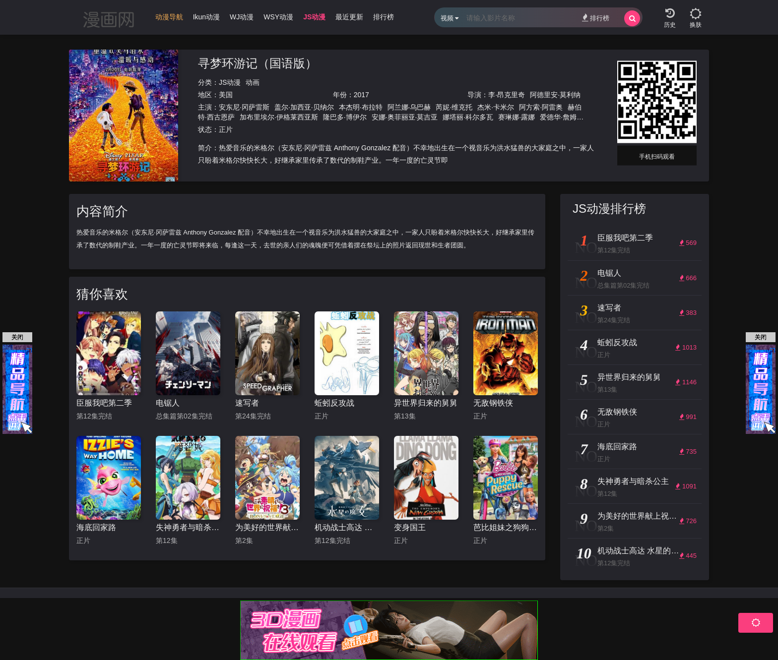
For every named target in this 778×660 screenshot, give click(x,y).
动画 (252, 82)
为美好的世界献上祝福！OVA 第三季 (267, 527)
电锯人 (168, 403)
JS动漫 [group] (314, 17)
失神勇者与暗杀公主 (188, 527)
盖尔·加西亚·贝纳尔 (304, 107)
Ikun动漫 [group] (206, 17)
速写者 (247, 403)
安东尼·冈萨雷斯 (244, 107)
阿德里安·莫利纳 (555, 95)
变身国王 (410, 527)
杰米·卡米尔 (495, 107)
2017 (361, 95)
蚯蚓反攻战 (334, 403)
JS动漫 (230, 82)
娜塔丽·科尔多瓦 (468, 117)
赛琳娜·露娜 (516, 117)
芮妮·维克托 (454, 107)
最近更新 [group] (349, 17)
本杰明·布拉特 (361, 107)
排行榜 (595, 17)
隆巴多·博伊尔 (345, 117)
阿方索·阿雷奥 (541, 107)
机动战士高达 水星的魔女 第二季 (347, 527)
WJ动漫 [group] (242, 17)
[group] (169, 19)
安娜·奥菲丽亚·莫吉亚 (405, 117)
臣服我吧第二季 (104, 403)
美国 (226, 95)
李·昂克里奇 (506, 95)
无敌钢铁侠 (493, 403)
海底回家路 (96, 527)
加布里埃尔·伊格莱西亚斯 (279, 117)
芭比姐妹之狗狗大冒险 (505, 527)
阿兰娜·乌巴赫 (409, 107)
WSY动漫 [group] (278, 17)
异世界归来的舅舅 (425, 403)
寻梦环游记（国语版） (257, 63)
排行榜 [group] (383, 17)
